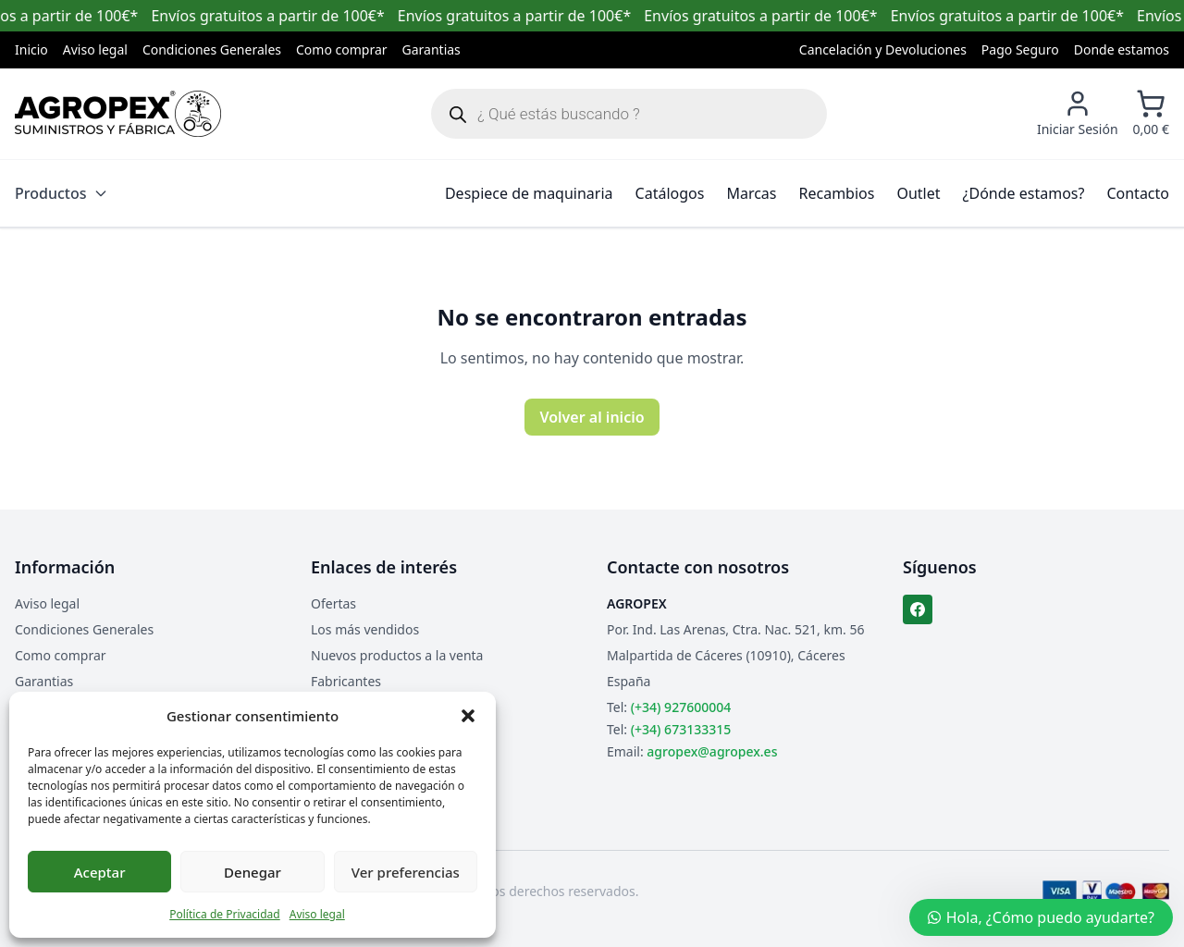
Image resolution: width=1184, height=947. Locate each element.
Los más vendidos (365, 629)
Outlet (918, 193)
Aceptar (100, 872)
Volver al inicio (591, 417)
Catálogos (670, 193)
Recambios (837, 193)
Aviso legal (317, 914)
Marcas (751, 193)
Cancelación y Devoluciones (883, 49)
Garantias (431, 49)
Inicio (31, 49)
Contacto (1137, 193)
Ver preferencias (406, 872)
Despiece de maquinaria (529, 193)
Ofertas (333, 603)
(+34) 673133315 (681, 729)
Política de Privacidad (224, 914)
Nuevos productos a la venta (397, 655)
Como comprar (342, 49)
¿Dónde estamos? (1024, 193)
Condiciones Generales (211, 49)
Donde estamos (1121, 49)
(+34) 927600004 (681, 707)
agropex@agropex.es (712, 751)
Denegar (252, 872)
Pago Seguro (1020, 49)
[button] (468, 716)
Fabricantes (346, 681)
